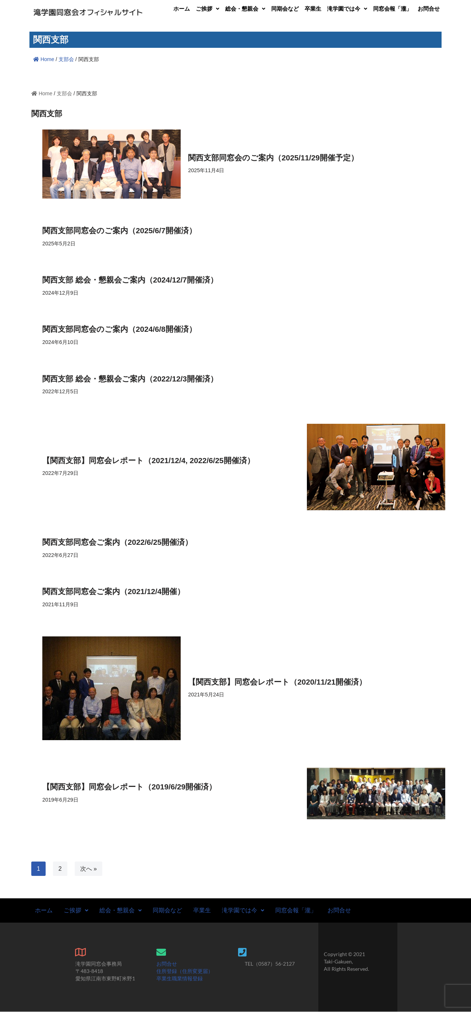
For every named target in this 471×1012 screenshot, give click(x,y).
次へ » (88, 869)
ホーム (181, 9)
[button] (207, 9)
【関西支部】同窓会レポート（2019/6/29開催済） (129, 787)
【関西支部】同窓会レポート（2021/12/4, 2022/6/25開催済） (148, 460)
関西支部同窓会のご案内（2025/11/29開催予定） (273, 157)
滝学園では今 (347, 9)
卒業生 (313, 9)
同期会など (285, 9)
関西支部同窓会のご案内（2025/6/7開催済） (119, 230)
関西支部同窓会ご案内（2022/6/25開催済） (117, 542)
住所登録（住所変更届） (184, 971)
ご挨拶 (207, 9)
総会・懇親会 (245, 9)
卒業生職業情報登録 (179, 979)
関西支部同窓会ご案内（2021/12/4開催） (113, 591)
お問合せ (429, 9)
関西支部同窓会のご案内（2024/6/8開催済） (119, 329)
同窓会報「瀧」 (392, 9)
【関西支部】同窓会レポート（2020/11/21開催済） (277, 682)
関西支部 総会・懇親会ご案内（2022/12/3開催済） (130, 378)
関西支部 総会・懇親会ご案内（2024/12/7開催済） (130, 280)
